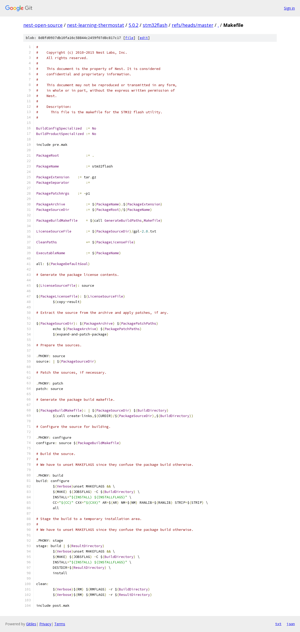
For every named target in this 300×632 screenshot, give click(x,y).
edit (144, 38)
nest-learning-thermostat (95, 25)
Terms (59, 623)
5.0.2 (133, 25)
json (291, 623)
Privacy (45, 623)
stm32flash (155, 25)
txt (278, 623)
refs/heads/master (192, 25)
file (129, 38)
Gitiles (31, 623)
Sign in (289, 8)
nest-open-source (43, 25)
